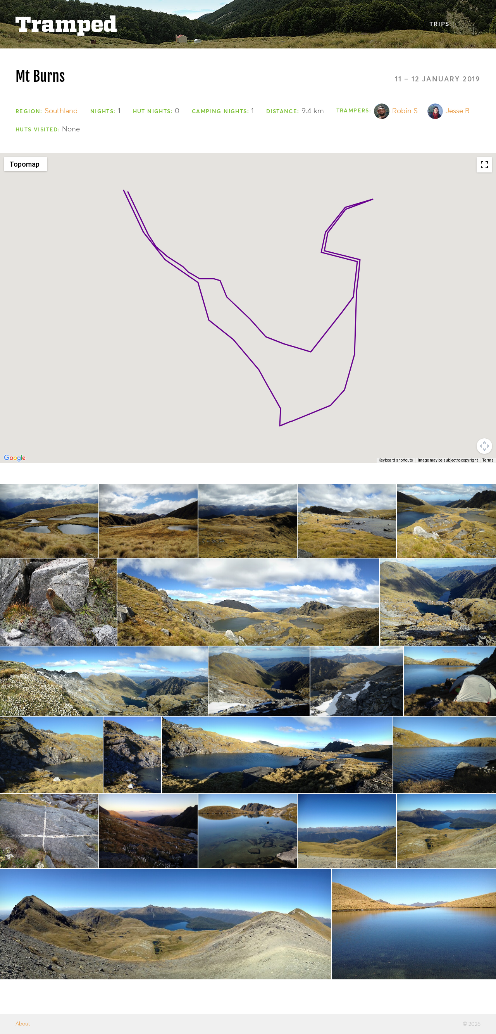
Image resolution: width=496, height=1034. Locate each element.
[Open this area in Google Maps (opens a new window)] (15, 458)
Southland (61, 111)
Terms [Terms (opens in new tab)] (488, 460)
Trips (439, 24)
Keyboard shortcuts (396, 460)
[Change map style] (25, 164)
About (23, 1024)
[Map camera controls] (484, 446)
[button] (360, 252)
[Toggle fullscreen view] (484, 164)
